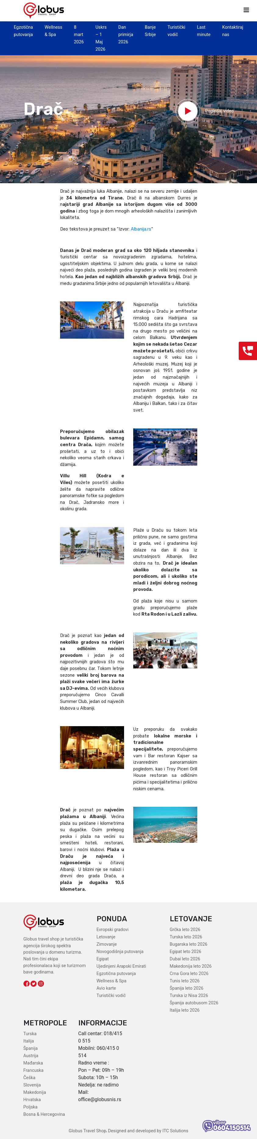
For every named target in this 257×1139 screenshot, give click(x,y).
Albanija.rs (141, 229)
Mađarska (33, 1063)
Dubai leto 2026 (185, 959)
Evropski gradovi (113, 929)
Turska (30, 1033)
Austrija (30, 1055)
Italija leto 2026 (185, 1010)
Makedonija (34, 1092)
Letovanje (106, 937)
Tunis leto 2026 (185, 981)
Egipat (103, 959)
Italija (28, 1041)
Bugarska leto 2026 (189, 944)
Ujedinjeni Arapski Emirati (121, 966)
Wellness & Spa (112, 981)
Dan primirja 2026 (125, 35)
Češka (29, 1077)
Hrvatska (32, 1099)
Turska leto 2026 (186, 937)
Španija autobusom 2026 (194, 1003)
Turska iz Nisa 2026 (189, 995)
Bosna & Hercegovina (44, 1114)
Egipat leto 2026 (186, 951)
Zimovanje (107, 944)
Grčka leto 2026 (185, 929)
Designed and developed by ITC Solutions (147, 1131)
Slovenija (32, 1085)
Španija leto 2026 (187, 988)
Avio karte (106, 988)
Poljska (30, 1107)
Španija (30, 1048)
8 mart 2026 (79, 35)
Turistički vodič (111, 995)
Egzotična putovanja (116, 973)
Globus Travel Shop (87, 1131)
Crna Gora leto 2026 (189, 973)
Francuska (33, 1070)
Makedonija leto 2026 (191, 966)
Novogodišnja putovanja (120, 951)
